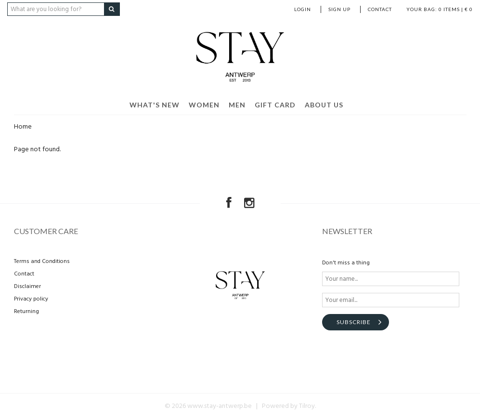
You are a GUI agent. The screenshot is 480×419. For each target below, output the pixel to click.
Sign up (339, 9)
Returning (26, 311)
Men (237, 105)
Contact (380, 9)
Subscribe (354, 322)
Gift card (275, 105)
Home (23, 126)
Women (204, 105)
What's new (155, 105)
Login (302, 9)
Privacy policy (31, 299)
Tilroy (307, 406)
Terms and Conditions (42, 261)
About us (324, 105)
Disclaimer (27, 286)
